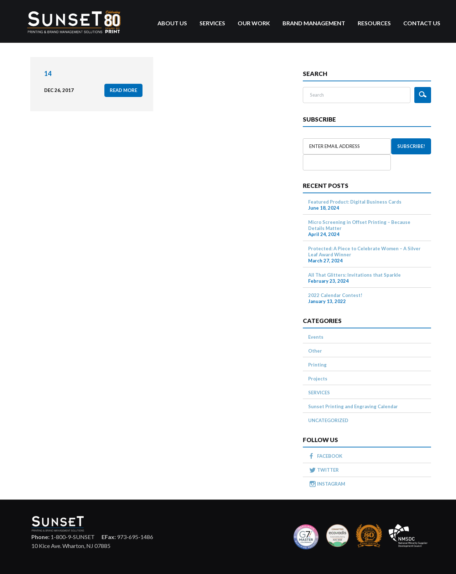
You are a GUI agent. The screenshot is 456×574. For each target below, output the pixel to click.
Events (315, 337)
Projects (317, 378)
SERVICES (319, 392)
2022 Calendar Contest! (335, 295)
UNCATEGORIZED (328, 420)
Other (315, 351)
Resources (374, 23)
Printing (317, 365)
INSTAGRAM (331, 484)
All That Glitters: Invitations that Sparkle (354, 275)
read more (123, 90)
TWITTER (328, 470)
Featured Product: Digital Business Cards (354, 202)
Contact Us (421, 23)
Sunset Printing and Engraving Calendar (353, 406)
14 (47, 73)
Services (212, 23)
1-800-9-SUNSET (63, 536)
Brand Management (314, 23)
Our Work (254, 23)
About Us (172, 23)
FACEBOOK (329, 456)
